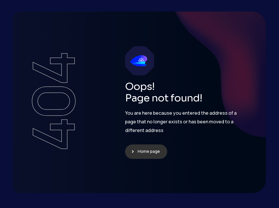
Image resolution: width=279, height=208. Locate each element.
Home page (149, 151)
